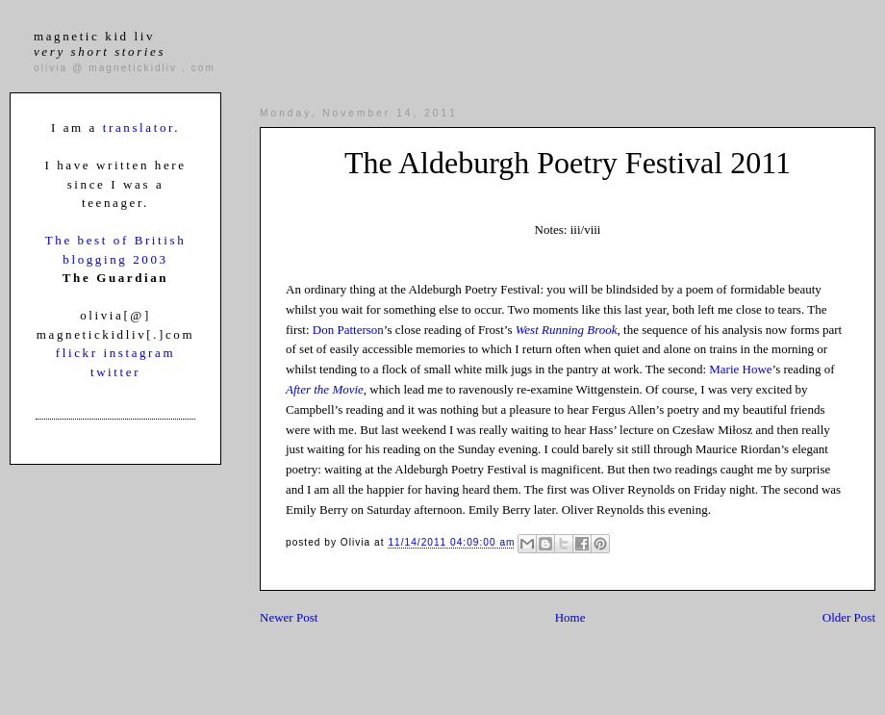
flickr (80, 352)
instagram (139, 352)
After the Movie (325, 389)
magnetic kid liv (99, 44)
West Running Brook (567, 329)
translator (138, 127)
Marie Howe (740, 369)
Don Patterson (348, 329)
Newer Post (288, 617)
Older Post (848, 617)
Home (570, 617)
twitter (115, 372)
